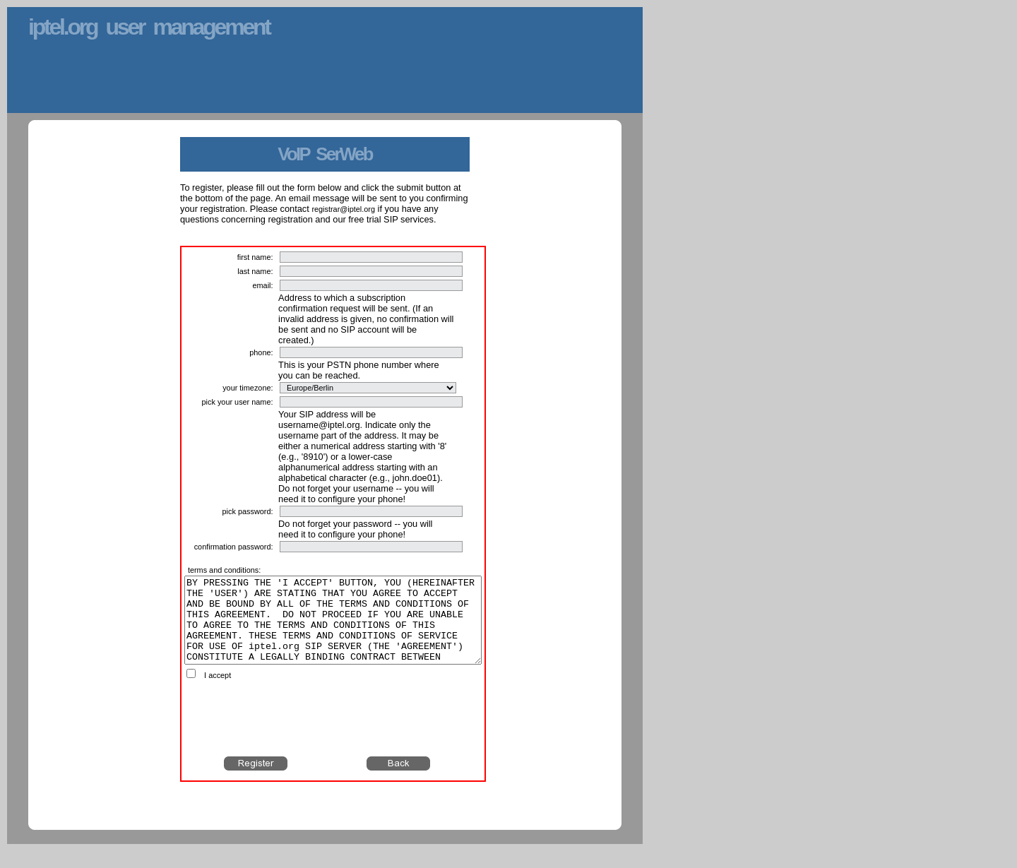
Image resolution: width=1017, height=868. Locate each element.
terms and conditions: (224, 570)
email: (262, 285)
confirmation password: (233, 546)
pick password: (247, 511)
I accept (217, 692)
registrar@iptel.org (343, 209)
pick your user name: (237, 402)
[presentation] (333, 735)
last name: (255, 271)
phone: (261, 352)
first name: (255, 257)
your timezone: (247, 388)
